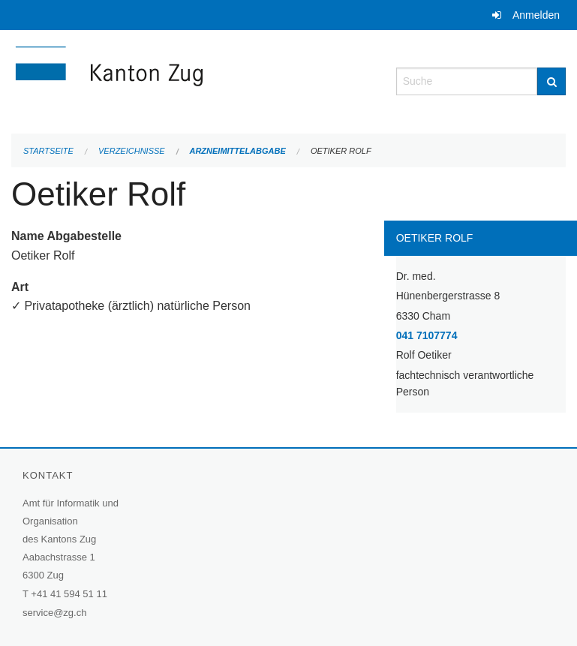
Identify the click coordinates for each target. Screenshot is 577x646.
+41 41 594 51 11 (69, 593)
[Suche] (551, 81)
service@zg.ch (54, 612)
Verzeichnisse (131, 150)
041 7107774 (427, 335)
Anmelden (536, 15)
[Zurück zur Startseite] (192, 80)
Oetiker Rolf (341, 150)
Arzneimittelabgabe (237, 150)
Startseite (48, 150)
